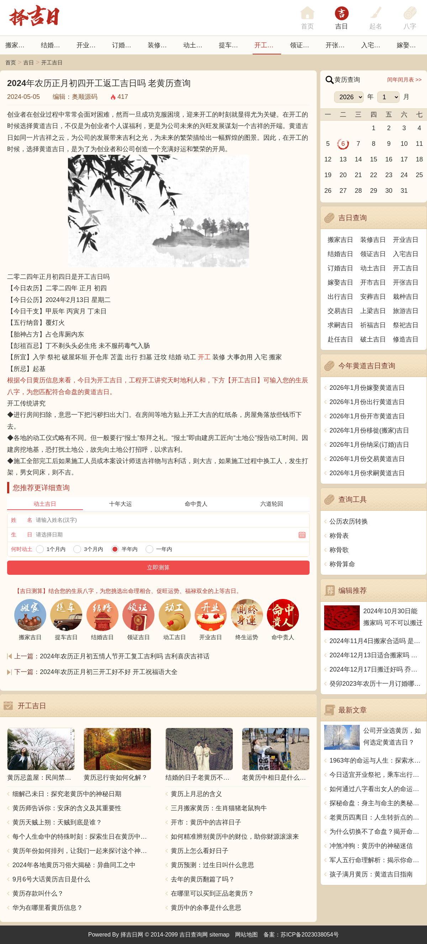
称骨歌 (339, 549)
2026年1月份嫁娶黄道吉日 (367, 387)
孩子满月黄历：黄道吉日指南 (371, 874)
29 (373, 190)
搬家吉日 (18, 45)
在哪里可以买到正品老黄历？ (212, 893)
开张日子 (338, 45)
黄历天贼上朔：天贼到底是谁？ (57, 822)
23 (388, 175)
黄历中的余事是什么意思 (206, 907)
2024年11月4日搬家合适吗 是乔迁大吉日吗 (376, 641)
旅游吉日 (405, 310)
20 (343, 175)
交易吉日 (340, 310)
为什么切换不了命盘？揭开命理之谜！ (376, 831)
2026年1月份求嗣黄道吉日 (367, 473)
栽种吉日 (405, 296)
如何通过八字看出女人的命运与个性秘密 (376, 788)
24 (404, 175)
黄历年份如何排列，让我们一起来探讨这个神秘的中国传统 (81, 850)
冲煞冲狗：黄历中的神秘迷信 (371, 845)
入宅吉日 (374, 45)
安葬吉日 (373, 296)
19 (327, 175)
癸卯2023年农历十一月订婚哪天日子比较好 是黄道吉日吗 (376, 683)
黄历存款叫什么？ (38, 893)
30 (388, 190)
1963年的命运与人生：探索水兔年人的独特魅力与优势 (376, 760)
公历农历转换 (349, 521)
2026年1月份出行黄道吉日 (367, 401)
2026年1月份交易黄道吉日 (367, 458)
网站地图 (246, 935)
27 (343, 190)
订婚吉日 (125, 45)
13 (343, 159)
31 (404, 190)
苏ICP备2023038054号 (310, 935)
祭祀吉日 (405, 325)
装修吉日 (160, 45)
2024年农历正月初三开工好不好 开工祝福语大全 (109, 671)
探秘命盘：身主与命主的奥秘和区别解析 (376, 803)
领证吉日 (303, 45)
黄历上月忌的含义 (196, 793)
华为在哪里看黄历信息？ (47, 907)
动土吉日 (196, 45)
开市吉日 (373, 282)
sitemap (220, 935)
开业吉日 (89, 45)
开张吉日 (405, 282)
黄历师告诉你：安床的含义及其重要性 (66, 808)
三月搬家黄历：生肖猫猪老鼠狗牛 (219, 808)
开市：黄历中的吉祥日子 (206, 822)
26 (327, 190)
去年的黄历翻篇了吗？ (203, 879)
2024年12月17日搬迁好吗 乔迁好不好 (376, 669)
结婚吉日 (54, 45)
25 (419, 175)
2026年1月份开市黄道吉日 (367, 416)
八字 (410, 26)
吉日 (341, 26)
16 (388, 159)
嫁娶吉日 (409, 45)
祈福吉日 (373, 325)
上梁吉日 (373, 310)
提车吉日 (231, 45)
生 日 (21, 534)
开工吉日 (267, 45)
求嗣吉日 (340, 325)
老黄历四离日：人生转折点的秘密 (376, 817)
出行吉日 (340, 296)
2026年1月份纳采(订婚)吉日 (369, 444)
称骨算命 (342, 564)
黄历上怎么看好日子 (199, 850)
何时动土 (21, 549)
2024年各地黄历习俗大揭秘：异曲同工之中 (74, 865)
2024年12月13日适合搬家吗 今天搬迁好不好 (376, 655)
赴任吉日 (340, 339)
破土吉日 (373, 339)
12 (327, 159)
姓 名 (21, 520)
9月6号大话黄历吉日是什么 (51, 879)
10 (404, 143)
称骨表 (339, 535)
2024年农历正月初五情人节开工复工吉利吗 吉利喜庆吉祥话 (125, 656)
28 (358, 190)
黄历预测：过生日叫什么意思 (212, 865)
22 (373, 175)
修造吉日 (405, 339)
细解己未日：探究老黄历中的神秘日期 (66, 793)
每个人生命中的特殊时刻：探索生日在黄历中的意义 (81, 836)
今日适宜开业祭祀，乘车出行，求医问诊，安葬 (376, 774)
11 (419, 143)
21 (358, 175)
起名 (375, 26)
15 (373, 159)
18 (419, 159)
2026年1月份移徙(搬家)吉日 (369, 430)
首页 (10, 62)
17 (404, 159)
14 (358, 159)
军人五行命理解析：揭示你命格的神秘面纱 (376, 860)
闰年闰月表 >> (404, 79)
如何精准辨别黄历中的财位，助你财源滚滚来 (235, 836)
